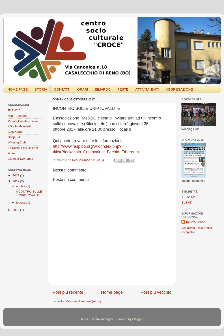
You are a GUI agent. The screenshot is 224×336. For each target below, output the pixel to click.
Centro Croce (195, 222)
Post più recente (68, 292)
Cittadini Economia (20, 158)
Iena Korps (15, 131)
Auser (12, 153)
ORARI (82, 89)
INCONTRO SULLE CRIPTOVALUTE (28, 193)
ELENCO (14, 110)
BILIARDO (102, 89)
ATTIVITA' (188, 197)
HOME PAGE (18, 89)
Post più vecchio (155, 292)
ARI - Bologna (17, 115)
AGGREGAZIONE (179, 89)
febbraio (22, 202)
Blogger (137, 319)
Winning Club (17, 142)
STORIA (41, 89)
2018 (16, 175)
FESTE (122, 89)
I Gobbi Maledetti (19, 126)
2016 (16, 210)
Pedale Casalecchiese (23, 121)
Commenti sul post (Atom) (83, 301)
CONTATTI (62, 89)
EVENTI (186, 202)
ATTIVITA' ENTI (147, 89)
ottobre (21, 186)
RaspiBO (14, 137)
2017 (16, 181)
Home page (112, 292)
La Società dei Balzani (23, 148)
